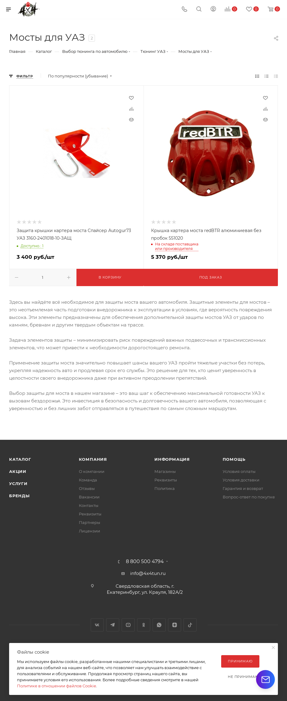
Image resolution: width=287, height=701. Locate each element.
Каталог (20, 459)
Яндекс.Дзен (174, 624)
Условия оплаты (239, 471)
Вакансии (89, 496)
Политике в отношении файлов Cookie (56, 685)
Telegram (112, 624)
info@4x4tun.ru (148, 573)
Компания (93, 459)
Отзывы (87, 488)
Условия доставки (241, 479)
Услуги (18, 483)
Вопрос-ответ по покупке (249, 496)
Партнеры (89, 522)
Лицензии (89, 530)
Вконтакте (97, 624)
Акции (17, 471)
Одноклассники (143, 624)
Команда (88, 479)
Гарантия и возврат (243, 488)
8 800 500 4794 (145, 561)
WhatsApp (159, 624)
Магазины (165, 471)
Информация (172, 459)
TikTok (190, 624)
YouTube (128, 624)
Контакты (88, 505)
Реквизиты (90, 513)
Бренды (19, 495)
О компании (91, 471)
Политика (164, 488)
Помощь (234, 459)
